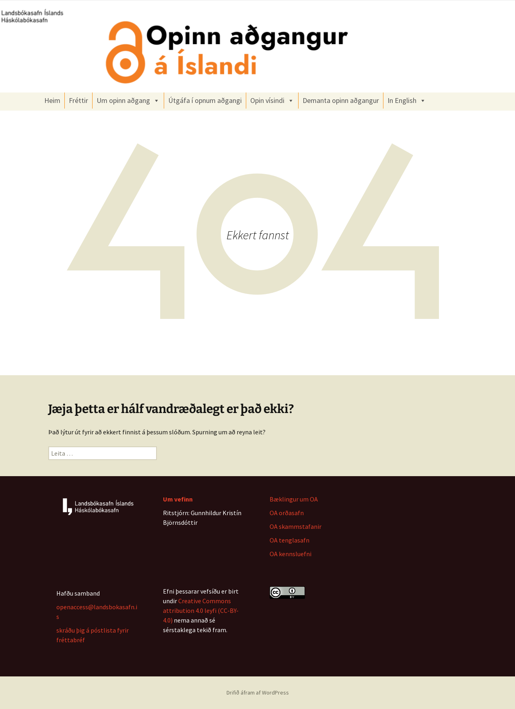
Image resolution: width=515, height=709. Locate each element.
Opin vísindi (272, 100)
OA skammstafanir (295, 526)
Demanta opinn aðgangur (341, 100)
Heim (52, 100)
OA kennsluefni (290, 554)
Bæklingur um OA (294, 499)
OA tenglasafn (289, 540)
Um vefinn (178, 499)
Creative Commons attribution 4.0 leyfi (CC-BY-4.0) (201, 610)
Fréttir (78, 100)
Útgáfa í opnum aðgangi (205, 100)
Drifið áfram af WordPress (258, 692)
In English (406, 100)
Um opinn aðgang (128, 100)
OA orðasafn (287, 513)
